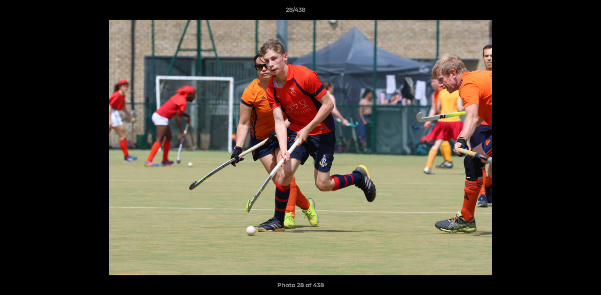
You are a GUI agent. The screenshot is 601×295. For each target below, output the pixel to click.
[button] (567, 12)
